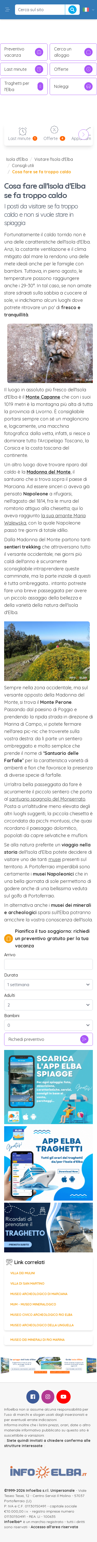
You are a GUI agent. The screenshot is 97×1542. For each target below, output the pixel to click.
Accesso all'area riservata (54, 1527)
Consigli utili (23, 165)
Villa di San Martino (27, 1283)
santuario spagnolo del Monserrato (47, 799)
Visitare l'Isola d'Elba (53, 159)
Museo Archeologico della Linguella (42, 1325)
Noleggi (73, 86)
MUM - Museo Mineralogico (33, 1304)
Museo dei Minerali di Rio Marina (37, 1340)
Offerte (73, 69)
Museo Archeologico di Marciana (39, 1294)
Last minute (23, 69)
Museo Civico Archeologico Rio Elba (41, 1315)
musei (54, 859)
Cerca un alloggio (73, 52)
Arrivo (10, 954)
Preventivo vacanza (23, 52)
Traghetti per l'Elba (23, 86)
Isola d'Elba (17, 159)
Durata (11, 975)
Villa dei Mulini (22, 1273)
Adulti (9, 995)
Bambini (11, 1015)
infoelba (12, 1521)
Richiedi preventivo (48, 1039)
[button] (7, 9)
